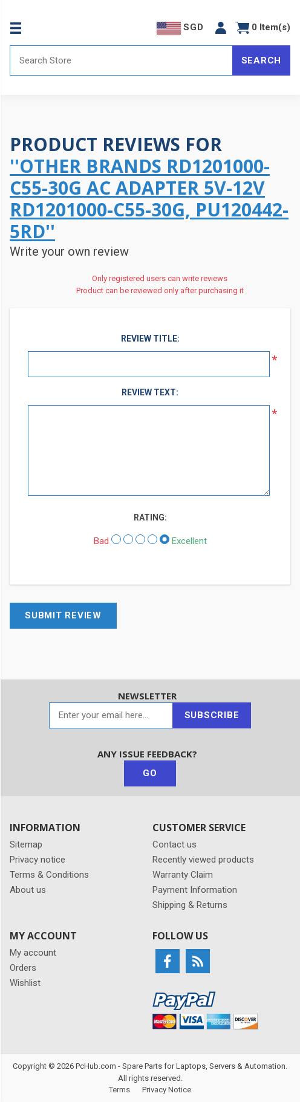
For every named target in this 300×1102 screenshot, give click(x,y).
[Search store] (121, 60)
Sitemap (26, 844)
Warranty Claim (182, 874)
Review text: (150, 392)
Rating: (150, 517)
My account (33, 952)
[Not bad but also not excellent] (140, 539)
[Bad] (116, 539)
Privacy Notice (166, 1089)
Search (261, 60)
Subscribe (212, 715)
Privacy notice (37, 859)
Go (150, 773)
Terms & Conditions (49, 874)
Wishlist (25, 982)
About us (28, 889)
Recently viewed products (203, 859)
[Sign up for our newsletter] (111, 715)
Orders (23, 967)
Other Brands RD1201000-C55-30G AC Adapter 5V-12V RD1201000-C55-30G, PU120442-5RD (149, 199)
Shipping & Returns (189, 904)
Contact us (174, 844)
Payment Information (194, 889)
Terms (119, 1089)
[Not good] (128, 539)
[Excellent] (164, 539)
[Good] (152, 539)
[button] (220, 27)
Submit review (63, 615)
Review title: (150, 338)
